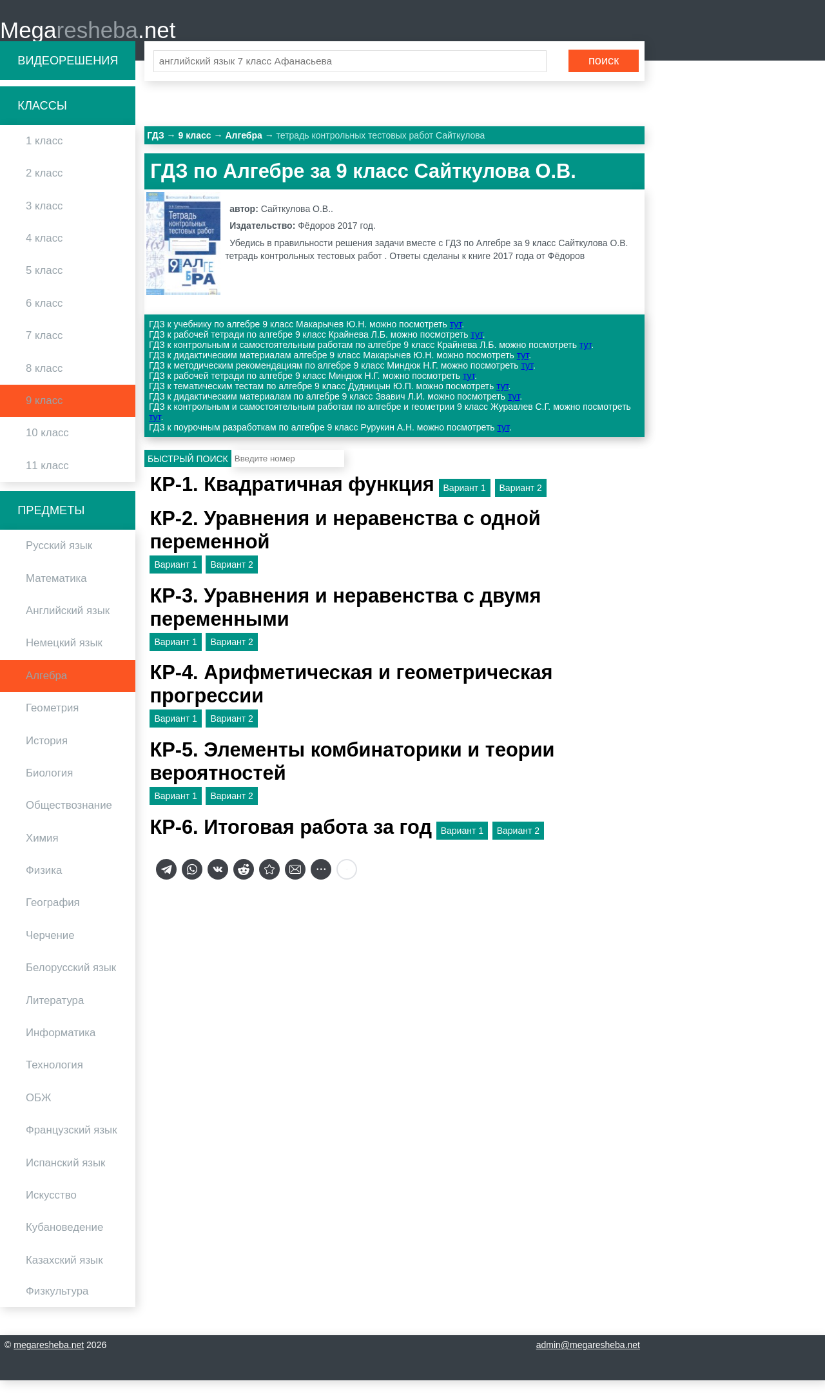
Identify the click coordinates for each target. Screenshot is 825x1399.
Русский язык (59, 564)
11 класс (47, 484)
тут (455, 343)
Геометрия (52, 726)
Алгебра (46, 694)
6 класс (44, 321)
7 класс (44, 354)
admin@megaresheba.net (588, 1363)
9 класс (44, 419)
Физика (44, 889)
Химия (42, 856)
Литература (55, 1018)
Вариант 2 (521, 506)
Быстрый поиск (188, 477)
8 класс (44, 386)
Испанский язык (65, 1181)
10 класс (47, 451)
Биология (49, 792)
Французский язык (71, 1149)
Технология (54, 1083)
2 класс (44, 192)
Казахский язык (64, 1278)
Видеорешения (67, 78)
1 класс (44, 159)
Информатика (60, 1051)
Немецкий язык (64, 661)
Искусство (51, 1214)
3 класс (44, 224)
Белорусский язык (71, 986)
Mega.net (87, 39)
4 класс (44, 257)
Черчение (50, 954)
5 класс (44, 289)
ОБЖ (39, 1116)
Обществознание (69, 824)
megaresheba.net (49, 1363)
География (53, 921)
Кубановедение (64, 1246)
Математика (56, 596)
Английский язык (68, 629)
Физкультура (57, 1310)
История (47, 759)
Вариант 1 (464, 506)
